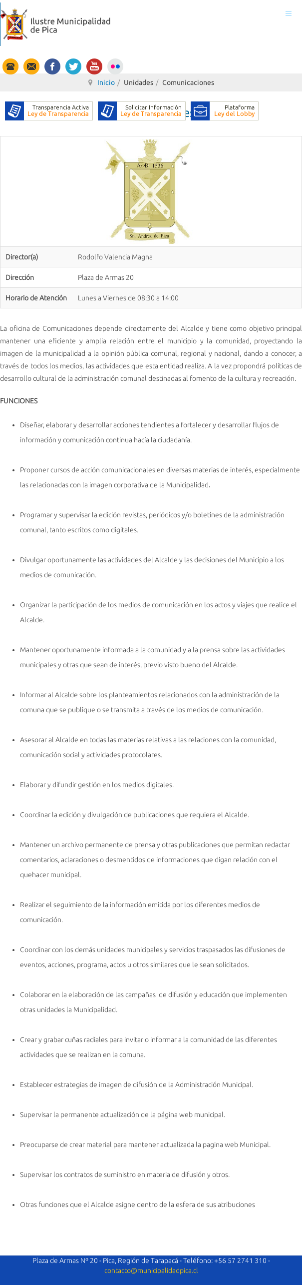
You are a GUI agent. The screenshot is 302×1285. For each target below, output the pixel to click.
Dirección (19, 277)
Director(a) (21, 257)
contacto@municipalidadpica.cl (151, 1271)
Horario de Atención (36, 298)
